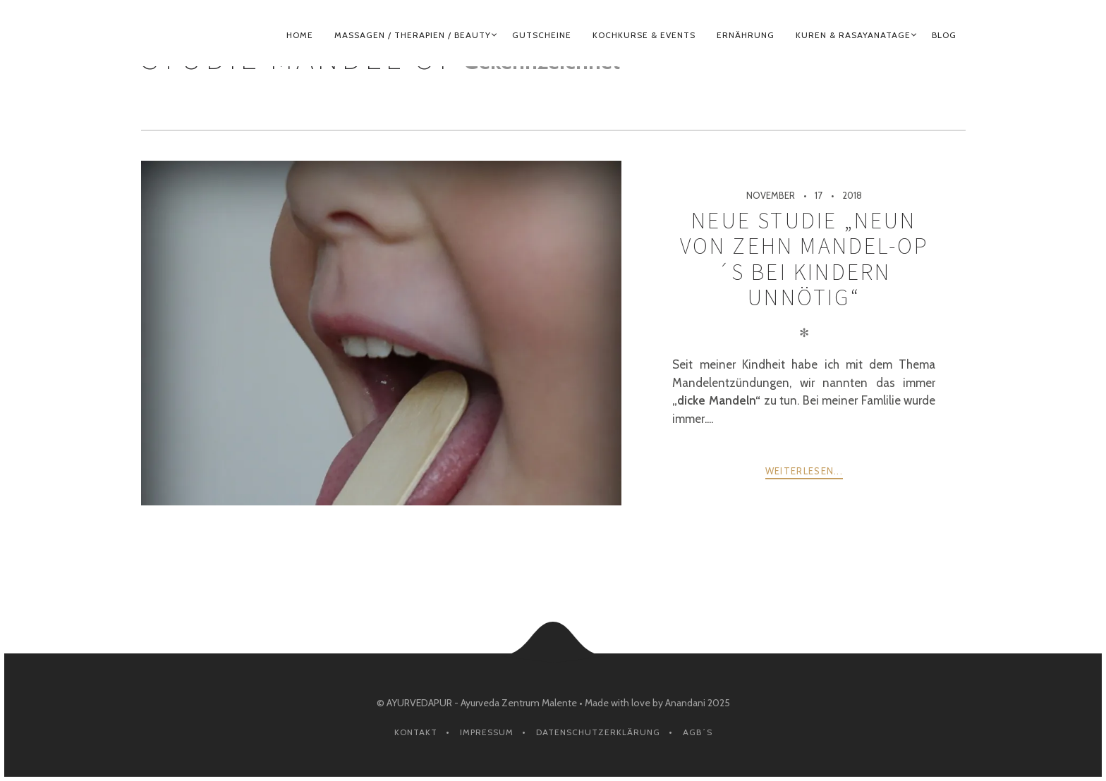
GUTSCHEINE (541, 35)
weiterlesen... (804, 470)
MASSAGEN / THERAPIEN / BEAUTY (412, 35)
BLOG (944, 35)
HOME (299, 35)
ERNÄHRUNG (745, 35)
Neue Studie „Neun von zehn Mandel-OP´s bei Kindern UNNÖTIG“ (804, 259)
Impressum (487, 732)
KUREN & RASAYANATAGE (853, 35)
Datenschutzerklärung (598, 732)
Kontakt (415, 732)
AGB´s (697, 732)
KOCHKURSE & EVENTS (643, 35)
